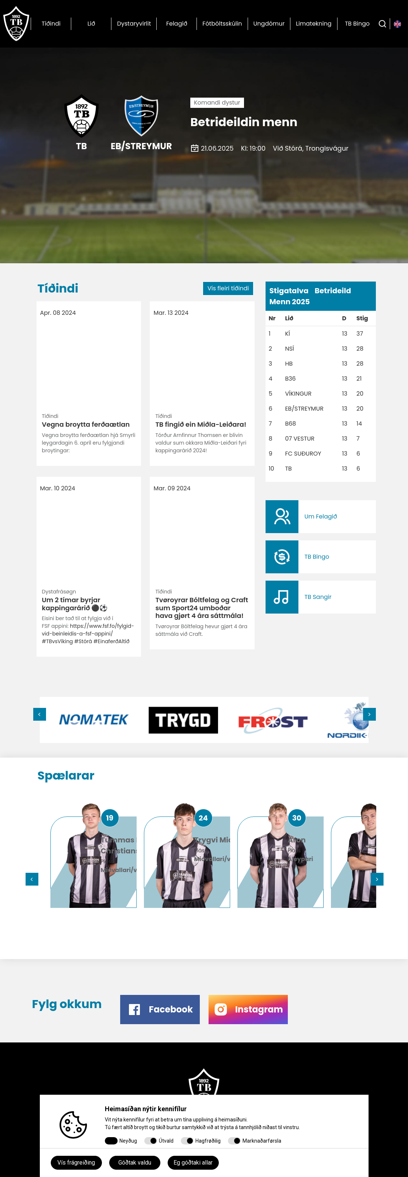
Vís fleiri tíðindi (228, 288)
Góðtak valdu (134, 1162)
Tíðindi (51, 23)
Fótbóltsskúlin (222, 23)
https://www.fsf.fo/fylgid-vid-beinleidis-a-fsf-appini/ (88, 419)
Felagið (176, 23)
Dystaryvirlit (134, 23)
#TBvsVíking (57, 431)
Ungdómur (269, 23)
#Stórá (83, 431)
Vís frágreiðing (76, 1162)
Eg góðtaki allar (193, 1162)
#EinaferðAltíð (112, 431)
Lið (91, 23)
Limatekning (313, 23)
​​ (321, 516)
